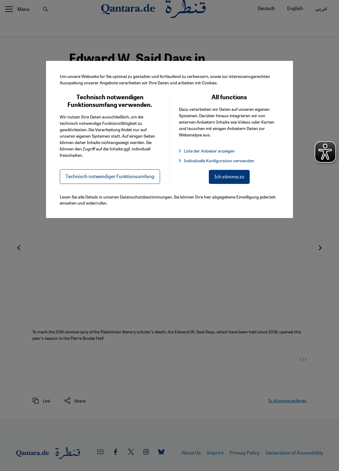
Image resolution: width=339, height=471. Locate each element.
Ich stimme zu (229, 176)
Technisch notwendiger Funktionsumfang (110, 176)
